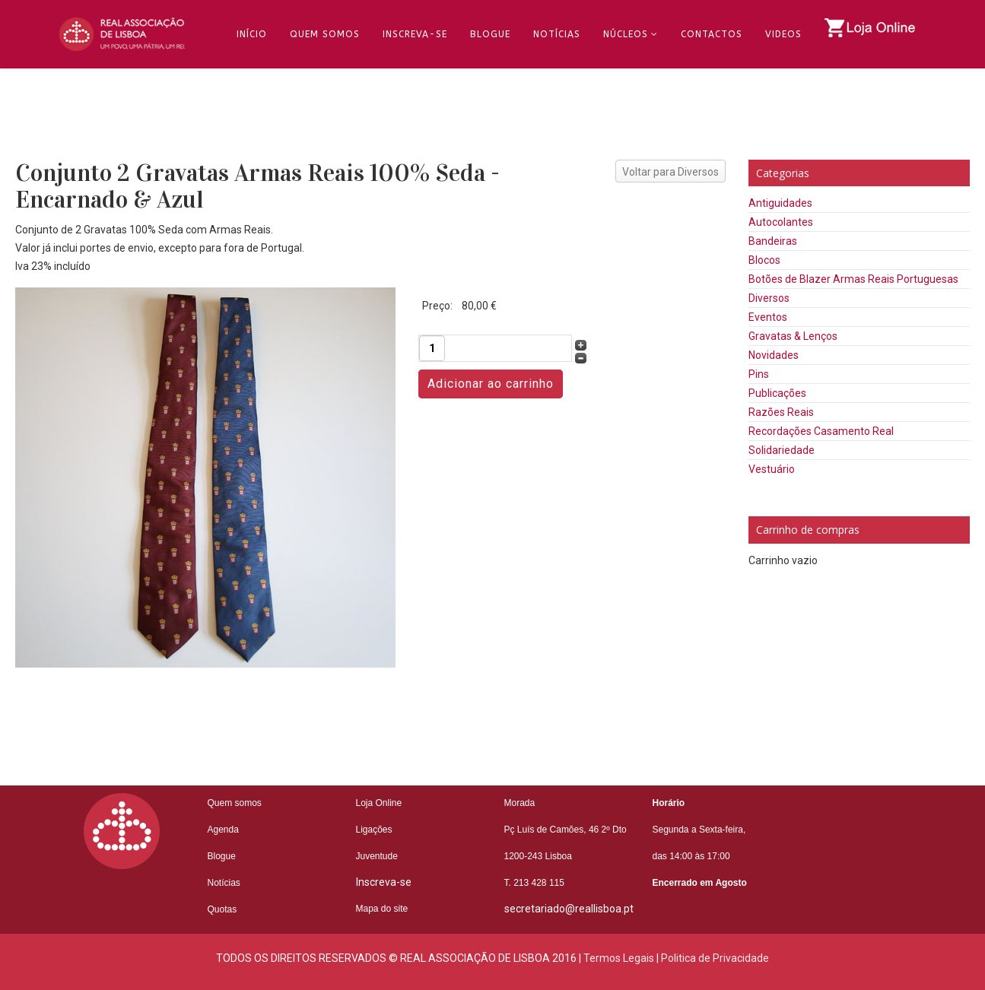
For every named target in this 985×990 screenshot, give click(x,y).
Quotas (222, 909)
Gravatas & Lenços (792, 336)
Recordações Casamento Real (821, 431)
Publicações (777, 393)
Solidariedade (781, 450)
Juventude (377, 856)
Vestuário (771, 469)
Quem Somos (325, 34)
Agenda (223, 829)
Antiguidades (780, 203)
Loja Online (379, 803)
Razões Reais (781, 412)
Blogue (490, 34)
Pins (758, 374)
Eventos (767, 317)
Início (252, 34)
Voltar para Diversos (670, 172)
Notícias (556, 34)
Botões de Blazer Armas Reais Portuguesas (853, 279)
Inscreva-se (415, 34)
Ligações (374, 829)
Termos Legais (618, 958)
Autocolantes (780, 222)
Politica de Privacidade (715, 958)
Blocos (764, 260)
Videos (783, 34)
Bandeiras (772, 241)
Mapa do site (382, 908)
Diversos (769, 298)
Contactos (711, 34)
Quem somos (235, 803)
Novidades (773, 355)
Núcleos (625, 34)
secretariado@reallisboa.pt (569, 909)
